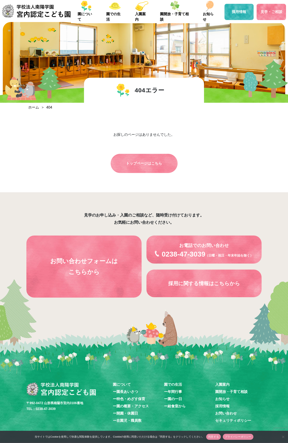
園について (100, 16)
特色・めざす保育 (130, 399)
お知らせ (213, 16)
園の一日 (175, 399)
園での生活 (126, 16)
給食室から (177, 406)
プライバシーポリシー (238, 436)
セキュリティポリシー (233, 421)
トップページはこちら (144, 164)
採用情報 (241, 11)
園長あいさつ (127, 392)
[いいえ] (283, 437)
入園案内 (150, 16)
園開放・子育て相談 (181, 16)
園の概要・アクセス (132, 406)
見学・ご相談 (272, 11)
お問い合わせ (226, 414)
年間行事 (175, 392)
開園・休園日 (127, 414)
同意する (213, 436)
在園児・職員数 (129, 421)
